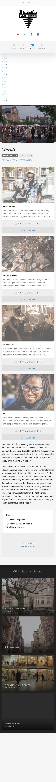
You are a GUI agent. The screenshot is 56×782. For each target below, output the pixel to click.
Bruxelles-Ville (10, 155)
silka (4, 54)
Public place (26, 155)
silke (4, 67)
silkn (4, 97)
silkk (4, 87)
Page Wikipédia (9, 160)
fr (23, 3)
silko (4, 100)
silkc (4, 61)
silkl (4, 91)
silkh (4, 77)
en (28, 3)
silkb (4, 58)
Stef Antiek (26, 160)
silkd (4, 64)
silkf (4, 71)
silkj (4, 84)
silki (4, 81)
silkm (4, 94)
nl (33, 3)
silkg (4, 74)
